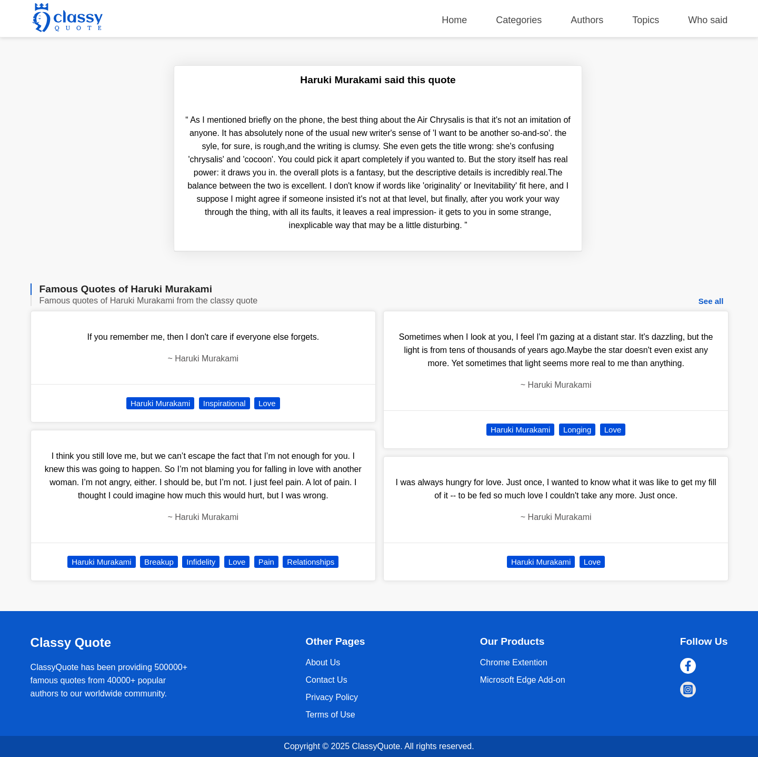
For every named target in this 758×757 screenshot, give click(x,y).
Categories (519, 20)
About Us (322, 662)
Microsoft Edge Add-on (522, 679)
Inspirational (224, 403)
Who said (707, 20)
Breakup (159, 561)
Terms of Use (330, 714)
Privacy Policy (331, 697)
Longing (577, 429)
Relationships (310, 561)
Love (267, 403)
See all (711, 301)
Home (454, 20)
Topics (645, 20)
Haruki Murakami (160, 403)
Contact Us (326, 679)
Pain (266, 561)
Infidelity (200, 561)
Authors (587, 20)
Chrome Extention (513, 662)
